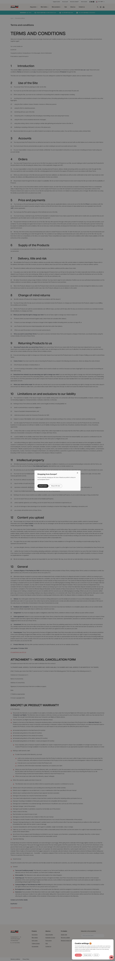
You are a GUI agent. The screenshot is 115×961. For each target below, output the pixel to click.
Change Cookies (87, 955)
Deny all (96, 955)
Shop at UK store (55, 486)
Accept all (78, 955)
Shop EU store (43, 486)
